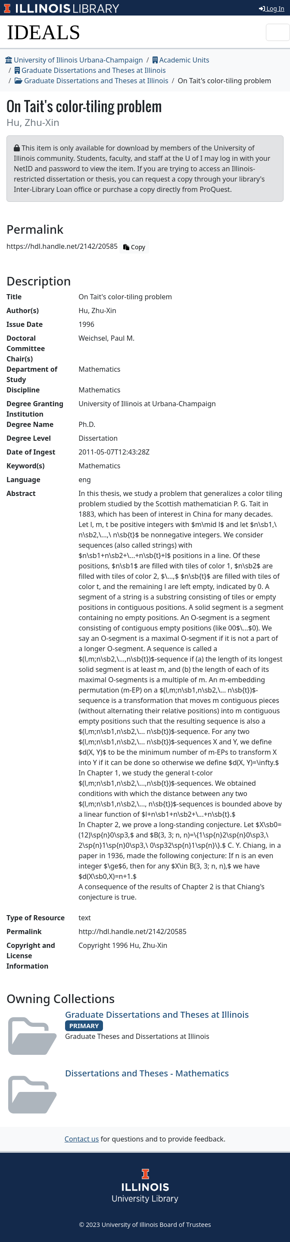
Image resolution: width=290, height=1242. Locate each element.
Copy (134, 247)
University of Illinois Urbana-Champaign (74, 60)
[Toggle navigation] (278, 32)
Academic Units (181, 60)
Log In (271, 8)
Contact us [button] (82, 1139)
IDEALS (44, 32)
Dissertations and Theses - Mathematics (147, 1073)
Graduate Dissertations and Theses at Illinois (90, 70)
